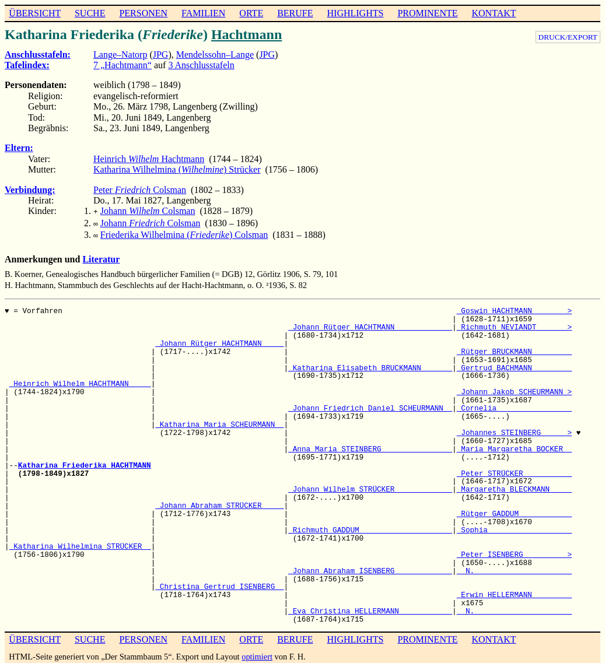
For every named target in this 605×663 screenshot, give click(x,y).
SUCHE (90, 13)
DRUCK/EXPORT (567, 37)
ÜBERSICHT (35, 13)
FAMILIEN (203, 13)
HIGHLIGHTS (355, 13)
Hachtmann (246, 34)
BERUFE (295, 13)
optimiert (257, 653)
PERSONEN (143, 13)
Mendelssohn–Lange (215, 54)
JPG (161, 54)
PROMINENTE (427, 13)
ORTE (251, 13)
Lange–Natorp (120, 54)
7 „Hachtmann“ (122, 65)
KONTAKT (493, 13)
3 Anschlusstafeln (201, 65)
